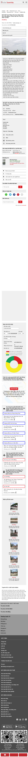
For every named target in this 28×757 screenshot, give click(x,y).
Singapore (3, 628)
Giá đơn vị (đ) (7, 326)
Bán (4, 698)
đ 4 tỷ (14, 511)
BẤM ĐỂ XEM (14, 388)
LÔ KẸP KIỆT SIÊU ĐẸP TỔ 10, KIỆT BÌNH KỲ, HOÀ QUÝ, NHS (14, 580)
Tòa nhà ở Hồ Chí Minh (6, 608)
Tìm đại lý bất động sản (7, 657)
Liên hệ (3, 646)
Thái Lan (3, 626)
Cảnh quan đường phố (7, 35)
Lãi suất (20, 331)
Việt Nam (3, 621)
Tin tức (3, 648)
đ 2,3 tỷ (14, 577)
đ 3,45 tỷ (14, 524)
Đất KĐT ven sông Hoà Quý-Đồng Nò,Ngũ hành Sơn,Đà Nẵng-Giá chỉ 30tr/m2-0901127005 (14, 554)
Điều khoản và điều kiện (22, 749)
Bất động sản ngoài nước (7, 666)
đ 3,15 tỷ (14, 551)
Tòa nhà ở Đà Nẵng (5, 611)
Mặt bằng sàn (5, 30)
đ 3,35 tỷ (14, 537)
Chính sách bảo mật (6, 655)
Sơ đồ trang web (5, 652)
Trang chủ (3, 641)
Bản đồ (4, 32)
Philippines (4, 623)
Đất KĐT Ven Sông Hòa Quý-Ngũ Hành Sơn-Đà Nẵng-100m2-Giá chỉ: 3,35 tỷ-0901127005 (14, 541)
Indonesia (3, 633)
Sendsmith (24, 205)
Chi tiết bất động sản (7, 28)
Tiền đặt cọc (7, 331)
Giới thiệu (3, 643)
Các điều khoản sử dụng (10, 336)
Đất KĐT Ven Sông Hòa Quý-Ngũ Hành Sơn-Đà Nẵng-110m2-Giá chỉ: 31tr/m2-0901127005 (14, 528)
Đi (20, 187)
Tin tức (3, 664)
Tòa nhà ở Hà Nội (5, 605)
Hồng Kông (4, 619)
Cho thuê (6, 673)
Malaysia (3, 630)
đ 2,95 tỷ (14, 564)
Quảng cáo (4, 650)
